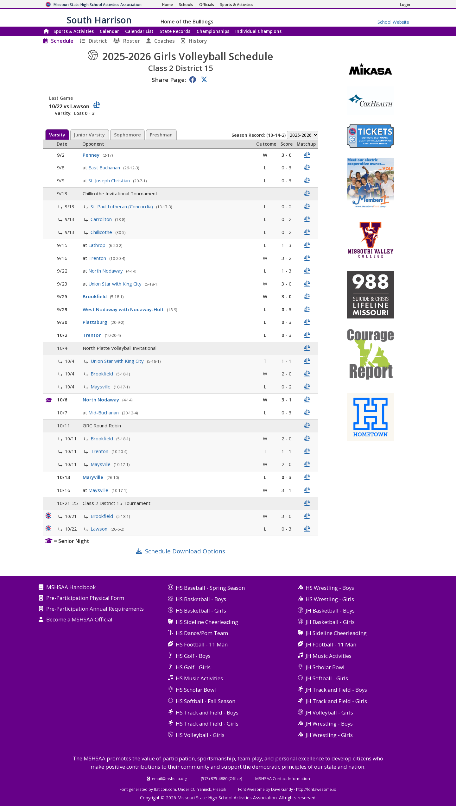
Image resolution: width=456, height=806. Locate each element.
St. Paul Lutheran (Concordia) (122, 206)
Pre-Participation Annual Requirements (95, 609)
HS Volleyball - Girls (200, 735)
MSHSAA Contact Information (282, 778)
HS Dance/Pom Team (202, 633)
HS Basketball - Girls (201, 610)
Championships (213, 31)
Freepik (219, 789)
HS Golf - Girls (193, 667)
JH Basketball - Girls (330, 622)
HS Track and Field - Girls (207, 723)
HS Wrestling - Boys (330, 587)
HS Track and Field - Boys (207, 712)
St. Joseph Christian (109, 180)
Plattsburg (96, 322)
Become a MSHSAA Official (79, 620)
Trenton (97, 258)
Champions (258, 31)
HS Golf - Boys (193, 655)
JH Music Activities (329, 655)
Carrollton (102, 219)
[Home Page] (167, 4)
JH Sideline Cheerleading (336, 633)
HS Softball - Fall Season (205, 701)
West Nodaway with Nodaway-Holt (124, 309)
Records (175, 31)
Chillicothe (102, 232)
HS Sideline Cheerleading (207, 622)
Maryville (93, 477)
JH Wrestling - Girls (329, 735)
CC (192, 789)
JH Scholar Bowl (325, 667)
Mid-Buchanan (104, 412)
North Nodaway (106, 271)
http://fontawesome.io (316, 789)
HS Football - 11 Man (202, 644)
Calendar (109, 31)
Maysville (101, 386)
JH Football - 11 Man (331, 644)
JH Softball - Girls (327, 678)
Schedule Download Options (185, 551)
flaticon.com (165, 789)
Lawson (100, 529)
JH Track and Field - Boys (336, 689)
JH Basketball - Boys (330, 610)
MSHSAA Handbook (71, 587)
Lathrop (97, 245)
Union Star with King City (115, 283)
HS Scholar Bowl (196, 689)
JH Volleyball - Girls (329, 712)
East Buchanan (104, 167)
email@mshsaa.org (169, 778)
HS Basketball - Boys (201, 599)
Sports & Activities (74, 31)
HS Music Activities (199, 678)
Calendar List (139, 31)
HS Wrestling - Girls (330, 599)
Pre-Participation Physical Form (85, 598)
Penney (92, 155)
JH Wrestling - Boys (329, 723)
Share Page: (169, 80)
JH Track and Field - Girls (336, 701)
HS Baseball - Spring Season (210, 587)
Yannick (204, 789)
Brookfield (95, 296)
